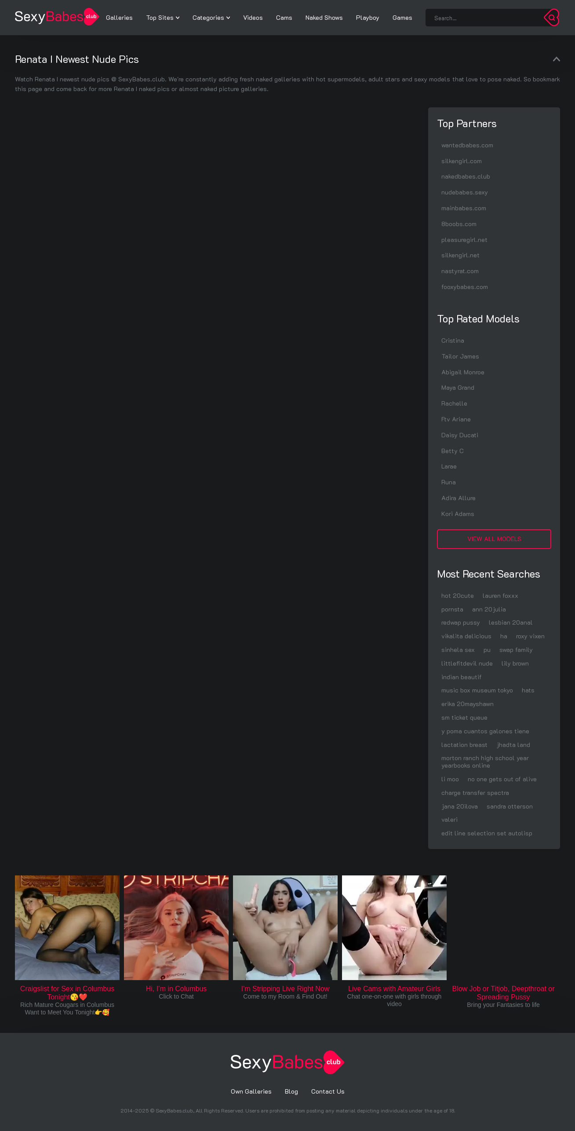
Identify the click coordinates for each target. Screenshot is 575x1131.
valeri (449, 819)
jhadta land (513, 744)
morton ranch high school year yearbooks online (485, 761)
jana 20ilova (459, 806)
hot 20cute (457, 595)
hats (528, 690)
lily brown (515, 663)
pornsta (452, 609)
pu (487, 649)
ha (503, 636)
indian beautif (461, 677)
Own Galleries (251, 1091)
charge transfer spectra (475, 792)
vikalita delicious (466, 636)
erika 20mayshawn (467, 703)
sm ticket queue (464, 717)
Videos (253, 17)
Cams (284, 17)
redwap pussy (460, 622)
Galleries (119, 17)
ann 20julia (489, 609)
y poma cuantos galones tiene (485, 731)
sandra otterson (510, 806)
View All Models (494, 538)
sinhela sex (458, 649)
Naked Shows (324, 17)
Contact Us (328, 1091)
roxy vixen (530, 636)
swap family (516, 649)
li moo (450, 779)
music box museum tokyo (477, 690)
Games (402, 17)
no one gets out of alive (502, 779)
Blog (291, 1091)
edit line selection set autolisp (486, 833)
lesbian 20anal (511, 622)
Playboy (367, 17)
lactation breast (464, 744)
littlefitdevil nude (467, 663)
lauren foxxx (500, 595)
